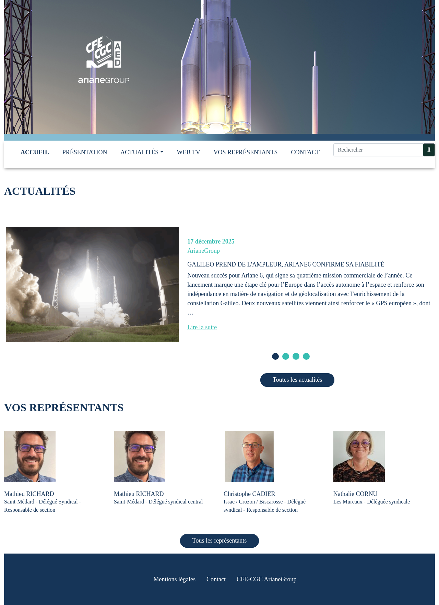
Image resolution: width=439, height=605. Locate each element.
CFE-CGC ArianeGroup (267, 579)
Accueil (35, 152)
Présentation (84, 152)
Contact (305, 152)
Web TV (188, 152)
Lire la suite (202, 327)
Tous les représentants (219, 540)
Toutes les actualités (297, 379)
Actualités (139, 152)
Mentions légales (174, 579)
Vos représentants (246, 152)
